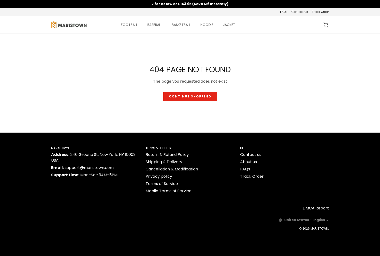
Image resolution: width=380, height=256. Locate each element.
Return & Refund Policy (167, 154)
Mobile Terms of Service (168, 191)
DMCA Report (316, 208)
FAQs (283, 12)
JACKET (229, 24)
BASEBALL (154, 24)
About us (248, 162)
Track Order (320, 12)
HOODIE (206, 24)
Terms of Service (162, 183)
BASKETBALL (181, 24)
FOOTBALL (129, 24)
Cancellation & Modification (172, 169)
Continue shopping (190, 96)
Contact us (299, 12)
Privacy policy (159, 176)
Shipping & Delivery (164, 162)
